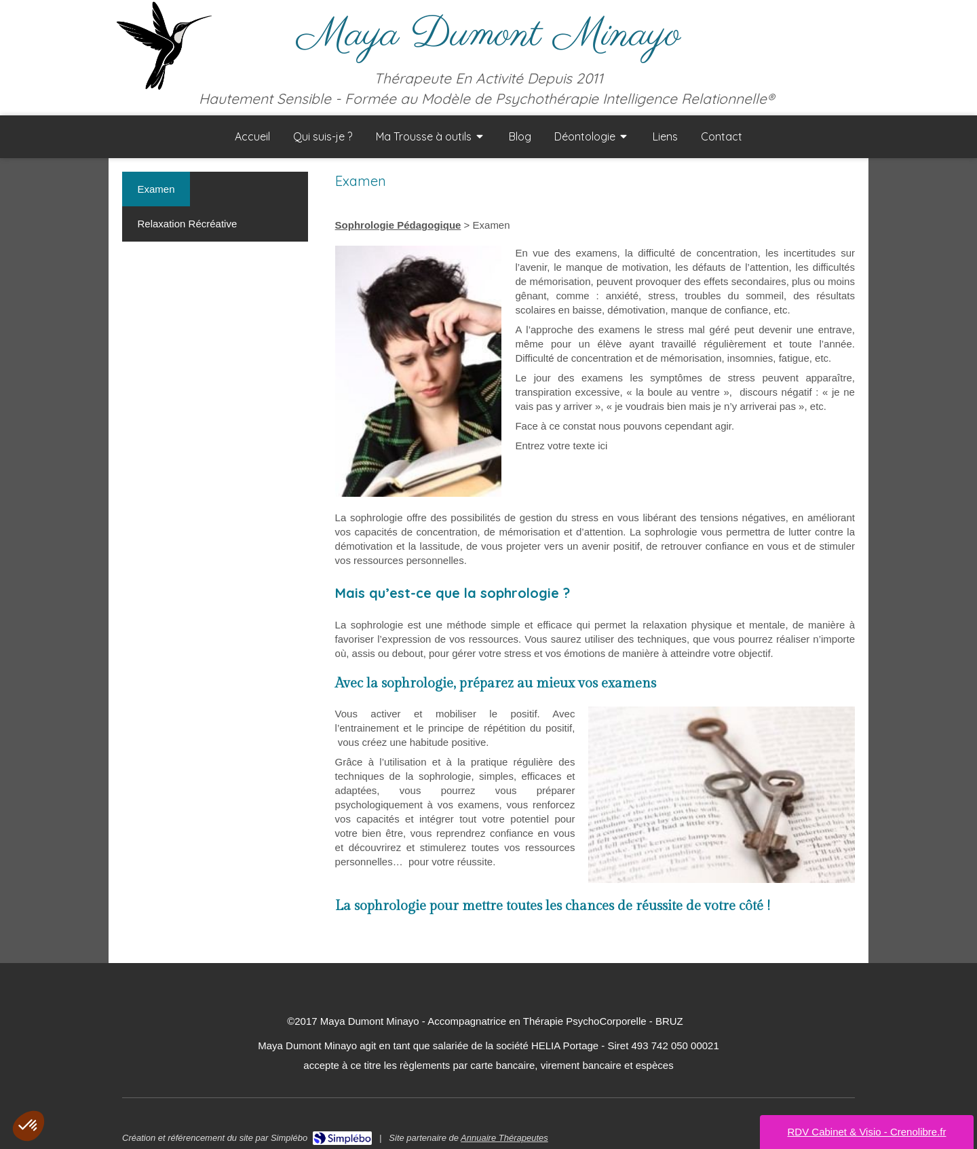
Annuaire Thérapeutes (504, 1138)
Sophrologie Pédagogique (398, 225)
